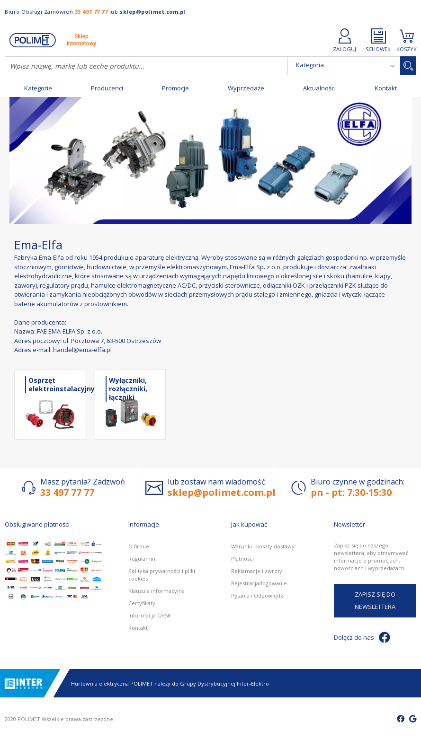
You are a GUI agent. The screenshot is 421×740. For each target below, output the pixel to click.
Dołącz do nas (362, 637)
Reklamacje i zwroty (256, 570)
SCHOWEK (378, 40)
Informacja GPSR (149, 615)
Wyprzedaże (246, 88)
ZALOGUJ (344, 40)
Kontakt (386, 88)
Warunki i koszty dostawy (263, 546)
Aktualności (319, 88)
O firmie (138, 546)
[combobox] (146, 65)
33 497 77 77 (91, 11)
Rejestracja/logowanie (259, 583)
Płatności (242, 558)
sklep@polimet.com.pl (153, 11)
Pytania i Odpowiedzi (258, 595)
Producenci (107, 88)
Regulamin (141, 558)
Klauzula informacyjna (156, 590)
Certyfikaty (141, 603)
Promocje (175, 88)
